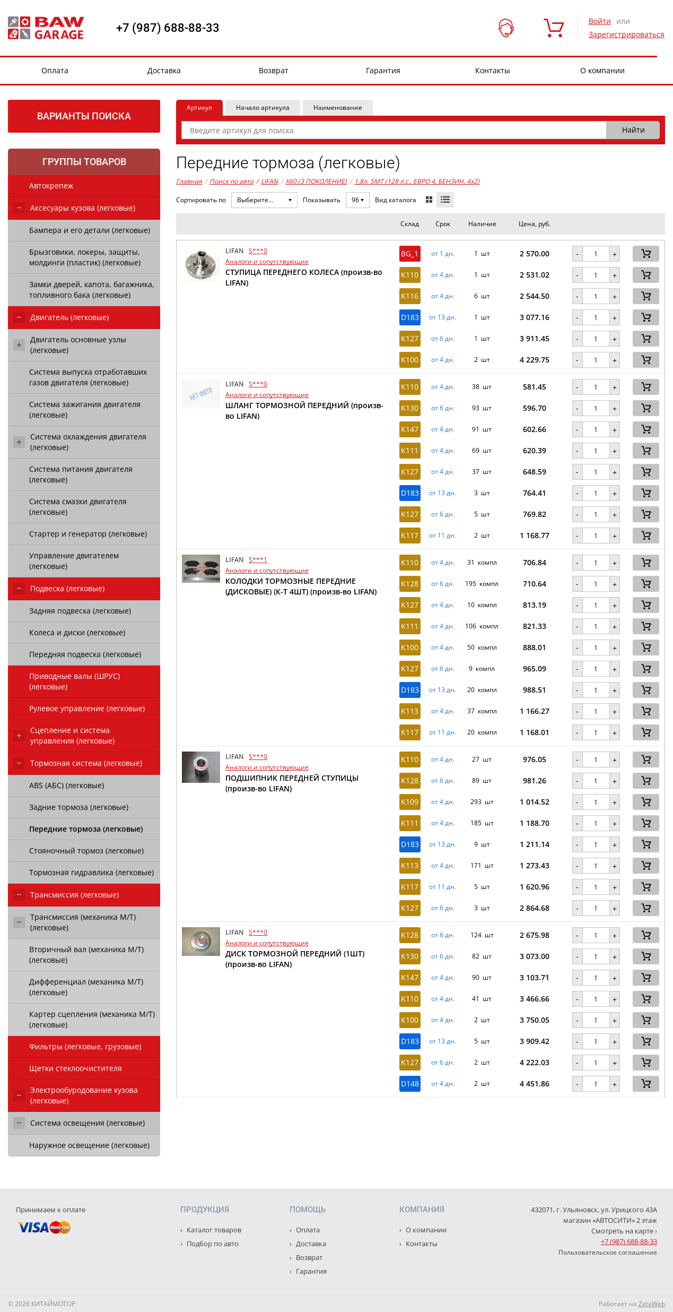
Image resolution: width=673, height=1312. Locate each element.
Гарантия (383, 70)
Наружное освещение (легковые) (89, 1145)
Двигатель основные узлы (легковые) (78, 344)
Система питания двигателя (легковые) (81, 474)
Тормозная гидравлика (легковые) (91, 872)
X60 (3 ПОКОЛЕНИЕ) (316, 181)
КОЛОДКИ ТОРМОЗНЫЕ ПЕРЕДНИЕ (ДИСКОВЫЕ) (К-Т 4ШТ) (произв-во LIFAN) (301, 586)
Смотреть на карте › (624, 1231)
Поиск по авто (231, 181)
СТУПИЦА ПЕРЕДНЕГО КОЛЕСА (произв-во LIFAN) (303, 277)
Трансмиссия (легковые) (74, 895)
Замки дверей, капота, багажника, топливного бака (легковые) (91, 289)
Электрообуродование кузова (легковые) (84, 1095)
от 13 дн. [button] (442, 317)
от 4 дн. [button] (443, 275)
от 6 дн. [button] (443, 338)
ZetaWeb (652, 1303)
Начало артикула (263, 107)
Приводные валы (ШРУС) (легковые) (74, 681)
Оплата (54, 70)
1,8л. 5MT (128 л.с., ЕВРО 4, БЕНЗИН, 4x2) (416, 181)
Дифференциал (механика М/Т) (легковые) (86, 987)
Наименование (337, 107)
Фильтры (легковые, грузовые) (85, 1046)
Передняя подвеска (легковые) (85, 654)
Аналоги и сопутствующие (267, 261)
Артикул (199, 107)
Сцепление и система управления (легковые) (72, 735)
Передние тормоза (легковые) (86, 829)
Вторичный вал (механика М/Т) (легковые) (86, 954)
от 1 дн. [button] (443, 254)
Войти (600, 21)
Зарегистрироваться (627, 34)
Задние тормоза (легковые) (78, 807)
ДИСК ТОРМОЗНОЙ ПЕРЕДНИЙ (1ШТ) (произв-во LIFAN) (294, 958)
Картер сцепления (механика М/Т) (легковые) (92, 1019)
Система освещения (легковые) (87, 1123)
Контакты (492, 70)
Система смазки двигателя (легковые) (78, 506)
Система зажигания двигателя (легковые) (85, 409)
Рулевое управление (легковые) (87, 708)
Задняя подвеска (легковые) (80, 611)
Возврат (274, 70)
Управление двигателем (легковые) (74, 560)
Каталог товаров (213, 1230)
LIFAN (267, 181)
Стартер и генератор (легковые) (88, 534)
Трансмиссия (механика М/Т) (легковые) (83, 922)
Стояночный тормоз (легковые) (86, 850)
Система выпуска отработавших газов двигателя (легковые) (88, 377)
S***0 (258, 250)
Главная (189, 181)
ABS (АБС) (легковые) (66, 785)
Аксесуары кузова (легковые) (82, 208)
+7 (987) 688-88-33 (168, 28)
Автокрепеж (51, 185)
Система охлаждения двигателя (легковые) (88, 441)
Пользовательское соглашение (607, 1252)
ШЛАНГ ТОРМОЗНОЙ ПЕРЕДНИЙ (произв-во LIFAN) (304, 410)
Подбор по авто (212, 1243)
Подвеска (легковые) (67, 588)
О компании (602, 70)
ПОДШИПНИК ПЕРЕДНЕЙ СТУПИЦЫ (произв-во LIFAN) (292, 783)
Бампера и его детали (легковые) (89, 230)
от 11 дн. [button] (442, 535)
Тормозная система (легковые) (86, 763)
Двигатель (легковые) (69, 317)
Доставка (164, 70)
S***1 (258, 559)
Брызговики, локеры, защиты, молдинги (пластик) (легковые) (85, 257)
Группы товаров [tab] (84, 161)
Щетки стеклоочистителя (75, 1068)
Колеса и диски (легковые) (77, 632)
